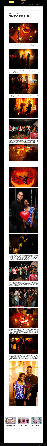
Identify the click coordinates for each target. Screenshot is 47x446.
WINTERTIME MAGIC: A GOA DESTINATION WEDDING (10, 426)
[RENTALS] (11, 2)
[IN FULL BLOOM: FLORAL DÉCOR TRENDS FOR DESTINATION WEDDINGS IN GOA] (23, 420)
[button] (38, 4)
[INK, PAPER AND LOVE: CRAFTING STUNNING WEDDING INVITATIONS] (36, 420)
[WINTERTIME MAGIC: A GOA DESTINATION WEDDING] (10, 420)
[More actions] (37, 13)
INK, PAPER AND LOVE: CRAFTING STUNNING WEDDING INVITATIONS (35, 426)
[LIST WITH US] (31, 4)
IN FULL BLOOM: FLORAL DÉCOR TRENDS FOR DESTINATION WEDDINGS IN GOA (23, 426)
